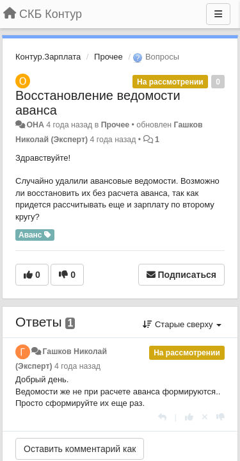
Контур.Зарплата (48, 56)
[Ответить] (162, 417)
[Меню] (218, 14)
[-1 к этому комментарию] (220, 417)
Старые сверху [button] (182, 324)
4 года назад (77, 366)
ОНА (35, 124)
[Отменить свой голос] (205, 417)
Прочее (108, 56)
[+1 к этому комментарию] (189, 417)
